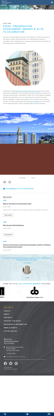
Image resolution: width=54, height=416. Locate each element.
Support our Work (12, 321)
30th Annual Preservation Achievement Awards (26, 91)
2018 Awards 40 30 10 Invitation (19, 189)
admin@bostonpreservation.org (15, 356)
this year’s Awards (33, 101)
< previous (22, 178)
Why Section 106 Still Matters (13, 225)
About (7, 314)
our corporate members (30, 284)
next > (33, 178)
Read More (8, 215)
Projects (8, 317)
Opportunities (10, 331)
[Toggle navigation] (52, 2)
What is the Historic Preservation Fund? (17, 204)
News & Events (10, 328)
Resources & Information (15, 324)
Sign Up (7, 311)
